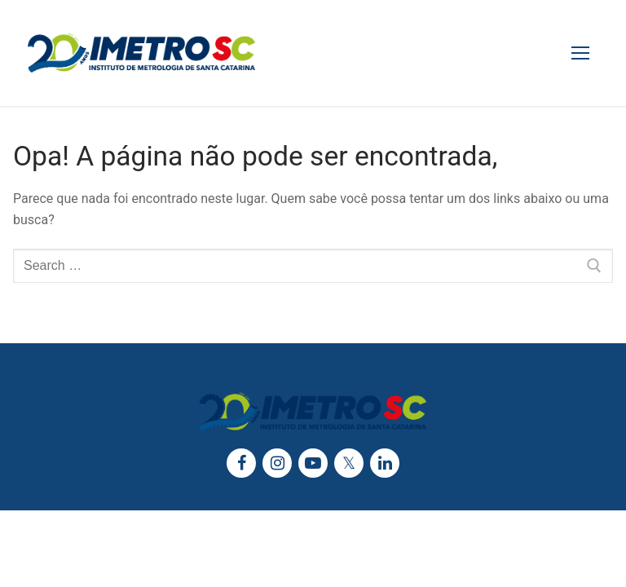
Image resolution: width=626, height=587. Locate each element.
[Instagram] (277, 463)
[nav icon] (580, 53)
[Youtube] (313, 463)
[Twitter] (349, 463)
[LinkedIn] (384, 463)
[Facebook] (241, 463)
